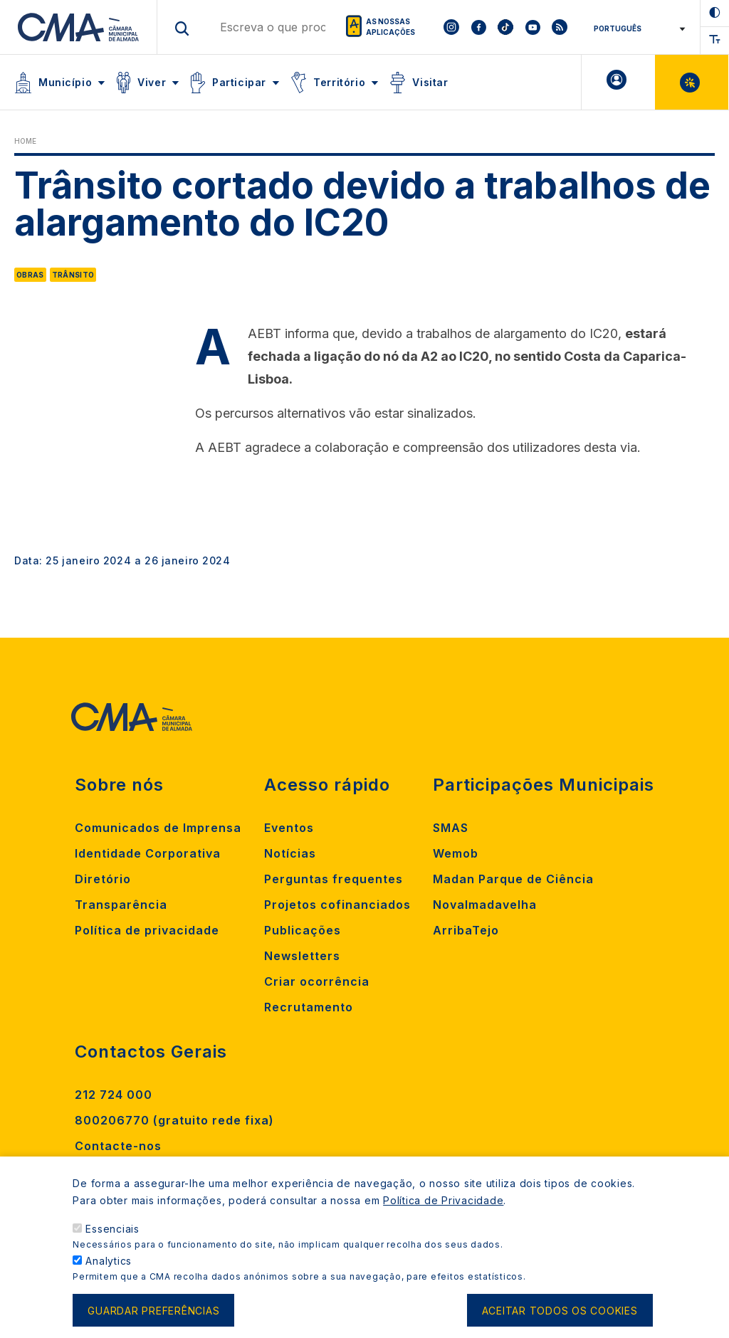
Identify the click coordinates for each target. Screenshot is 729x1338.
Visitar (430, 82)
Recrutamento (308, 1007)
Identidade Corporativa (148, 853)
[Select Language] (634, 28)
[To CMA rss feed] (559, 27)
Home (25, 141)
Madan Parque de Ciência (513, 879)
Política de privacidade (147, 930)
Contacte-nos (118, 1146)
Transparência (121, 904)
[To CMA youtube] (532, 27)
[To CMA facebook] (478, 27)
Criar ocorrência (316, 981)
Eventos (289, 828)
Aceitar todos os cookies (560, 1319)
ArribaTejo (466, 930)
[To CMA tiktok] (505, 27)
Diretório (103, 879)
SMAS (450, 828)
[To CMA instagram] (451, 27)
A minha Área (618, 82)
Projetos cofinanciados (337, 904)
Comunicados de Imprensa (158, 828)
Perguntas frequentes (333, 879)
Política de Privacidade (443, 1209)
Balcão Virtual (691, 82)
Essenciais (112, 1238)
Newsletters (302, 956)
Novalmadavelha (485, 904)
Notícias (290, 853)
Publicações (302, 930)
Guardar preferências (153, 1319)
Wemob (455, 853)
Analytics (108, 1270)
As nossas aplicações (390, 26)
